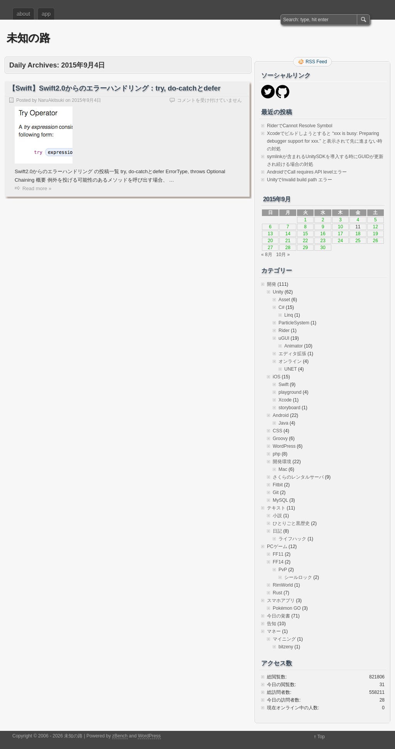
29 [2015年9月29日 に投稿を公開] (305, 247)
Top (321, 736)
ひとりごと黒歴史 (291, 523)
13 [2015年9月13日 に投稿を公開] (270, 233)
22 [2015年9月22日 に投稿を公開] (305, 240)
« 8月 (266, 254)
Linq (288, 315)
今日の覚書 (278, 616)
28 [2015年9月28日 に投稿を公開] (287, 247)
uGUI (284, 338)
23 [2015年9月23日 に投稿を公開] (322, 240)
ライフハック (292, 539)
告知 (271, 623)
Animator (293, 346)
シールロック (298, 577)
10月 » (283, 254)
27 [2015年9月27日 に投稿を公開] (270, 247)
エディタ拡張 (292, 353)
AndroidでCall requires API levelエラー (307, 172)
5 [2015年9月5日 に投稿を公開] (375, 220)
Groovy (280, 438)
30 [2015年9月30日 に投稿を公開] (322, 247)
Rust (277, 592)
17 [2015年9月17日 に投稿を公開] (340, 233)
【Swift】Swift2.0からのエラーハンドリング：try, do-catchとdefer (114, 88)
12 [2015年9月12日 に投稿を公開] (375, 226)
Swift (284, 384)
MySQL (280, 500)
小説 (277, 515)
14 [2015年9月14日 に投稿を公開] (287, 233)
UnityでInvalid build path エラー (299, 179)
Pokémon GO (287, 608)
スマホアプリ (281, 600)
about (23, 14)
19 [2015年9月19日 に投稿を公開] (375, 233)
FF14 (278, 562)
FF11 (278, 554)
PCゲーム (277, 546)
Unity (278, 292)
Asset (284, 299)
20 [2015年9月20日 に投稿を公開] (270, 240)
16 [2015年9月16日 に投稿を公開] (322, 233)
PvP (283, 569)
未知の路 (28, 38)
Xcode (285, 400)
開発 (271, 284)
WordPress (284, 446)
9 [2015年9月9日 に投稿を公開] (323, 226)
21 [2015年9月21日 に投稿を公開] (287, 240)
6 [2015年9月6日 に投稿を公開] (270, 226)
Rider (284, 330)
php (276, 454)
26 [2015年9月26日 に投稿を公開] (375, 240)
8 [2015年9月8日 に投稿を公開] (305, 226)
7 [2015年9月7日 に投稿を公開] (288, 226)
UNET (290, 369)
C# (281, 307)
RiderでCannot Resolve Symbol (299, 125)
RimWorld (283, 585)
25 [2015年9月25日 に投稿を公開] (357, 240)
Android (281, 415)
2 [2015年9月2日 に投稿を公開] (323, 220)
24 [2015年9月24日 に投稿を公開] (340, 240)
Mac (283, 469)
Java (283, 423)
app (46, 14)
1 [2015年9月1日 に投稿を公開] (305, 220)
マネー (274, 631)
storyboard (289, 407)
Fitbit (278, 485)
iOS (276, 377)
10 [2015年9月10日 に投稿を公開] (340, 226)
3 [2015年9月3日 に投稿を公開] (340, 220)
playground (290, 392)
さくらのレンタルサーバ (298, 477)
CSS (277, 431)
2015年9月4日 (86, 100)
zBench (120, 736)
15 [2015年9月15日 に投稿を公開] (305, 233)
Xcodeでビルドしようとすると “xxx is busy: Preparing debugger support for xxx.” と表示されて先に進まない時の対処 (324, 141)
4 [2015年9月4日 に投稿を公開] (357, 220)
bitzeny (286, 646)
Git (276, 492)
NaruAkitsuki (51, 100)
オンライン (290, 361)
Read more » (36, 188)
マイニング (284, 639)
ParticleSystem (294, 323)
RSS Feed (316, 61)
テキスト (276, 508)
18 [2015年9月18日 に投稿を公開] (357, 233)
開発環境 (282, 461)
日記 (277, 531)
